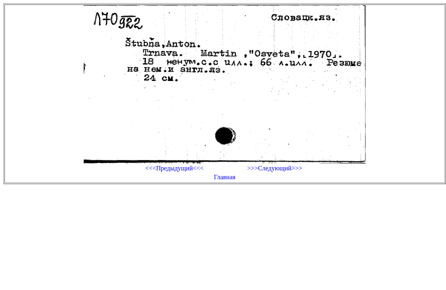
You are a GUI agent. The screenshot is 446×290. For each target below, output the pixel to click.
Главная (224, 177)
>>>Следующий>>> (274, 168)
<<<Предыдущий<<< (174, 168)
